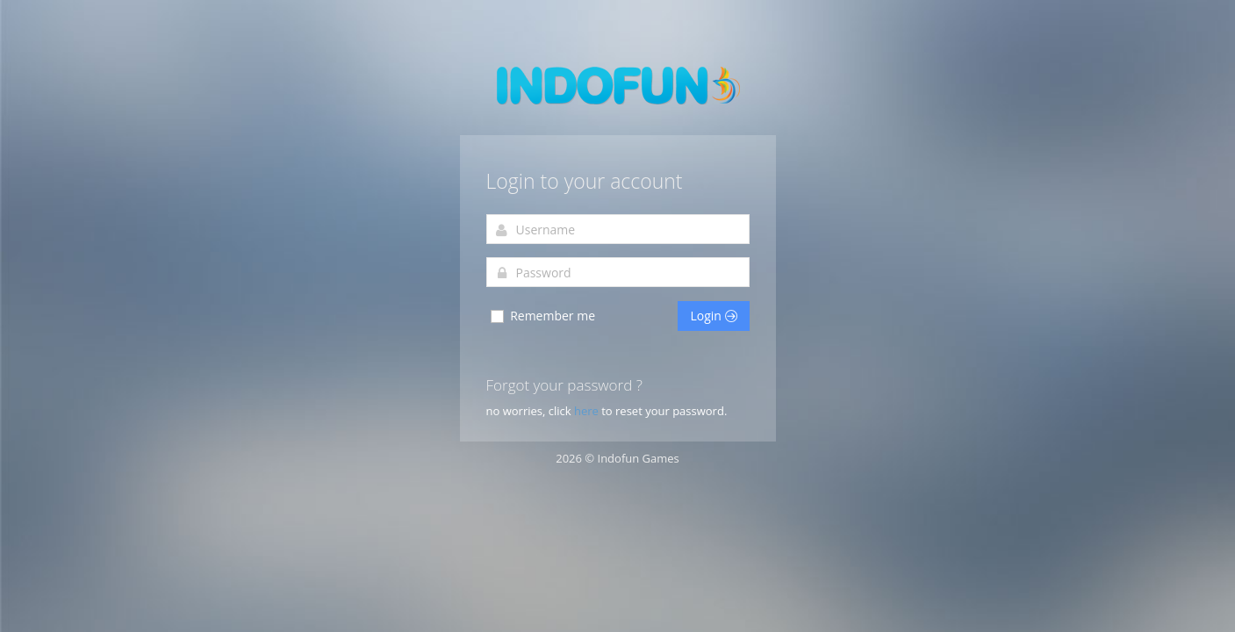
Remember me (542, 316)
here (587, 411)
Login (713, 315)
